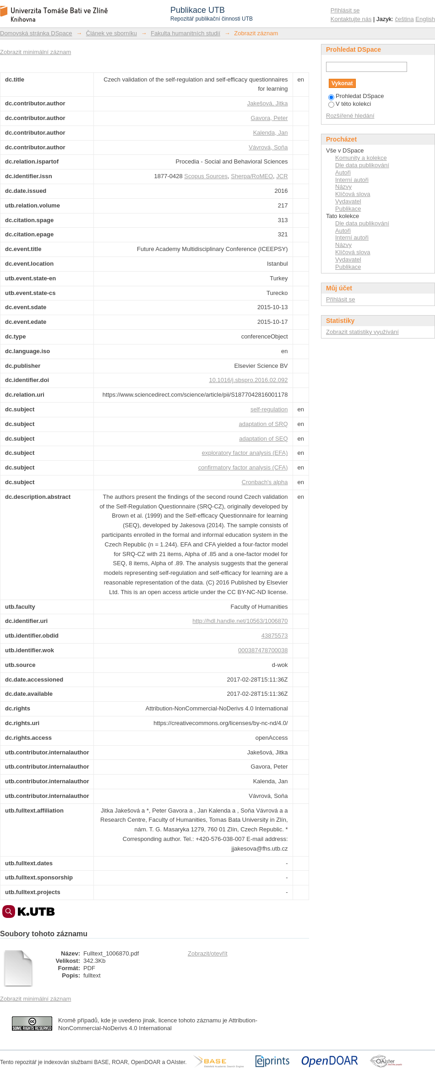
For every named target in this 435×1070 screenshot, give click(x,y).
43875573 (274, 635)
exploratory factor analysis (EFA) (245, 452)
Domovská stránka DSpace (36, 33)
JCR (282, 176)
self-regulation (269, 409)
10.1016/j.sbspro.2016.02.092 (248, 380)
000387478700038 (263, 650)
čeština (404, 19)
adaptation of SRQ (263, 423)
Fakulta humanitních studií (185, 33)
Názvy (343, 186)
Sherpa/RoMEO (252, 176)
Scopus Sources (206, 176)
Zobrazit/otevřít (208, 953)
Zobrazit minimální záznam (35, 52)
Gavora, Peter (269, 118)
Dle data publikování (362, 165)
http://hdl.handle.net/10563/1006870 (240, 620)
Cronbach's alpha (265, 482)
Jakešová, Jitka (267, 103)
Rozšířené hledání (350, 115)
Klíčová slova (352, 194)
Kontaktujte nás (351, 19)
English (425, 19)
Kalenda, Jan (270, 132)
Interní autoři (352, 179)
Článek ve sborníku (111, 33)
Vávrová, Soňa (268, 147)
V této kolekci (349, 103)
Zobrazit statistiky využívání (362, 331)
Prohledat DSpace (356, 96)
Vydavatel (348, 201)
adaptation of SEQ (263, 438)
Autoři (343, 172)
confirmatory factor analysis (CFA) (243, 467)
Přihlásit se (345, 10)
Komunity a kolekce (361, 157)
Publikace (348, 208)
